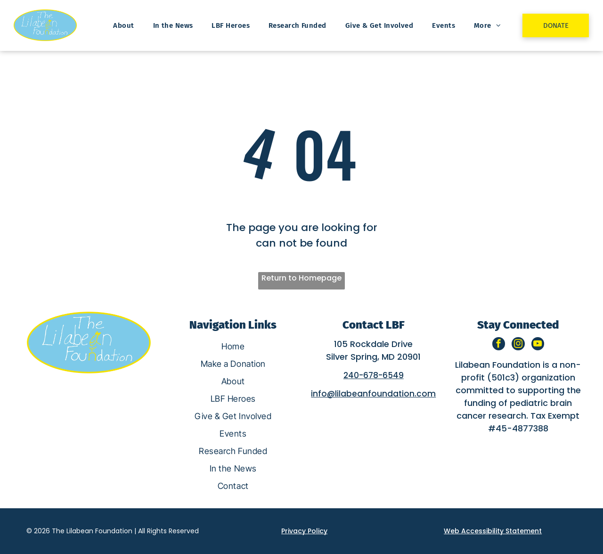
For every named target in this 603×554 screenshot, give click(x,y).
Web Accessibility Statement (493, 531)
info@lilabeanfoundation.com (373, 393)
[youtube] (538, 345)
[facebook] (498, 345)
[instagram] (518, 345)
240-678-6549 (373, 375)
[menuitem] (123, 25)
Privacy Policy (304, 531)
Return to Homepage (301, 278)
